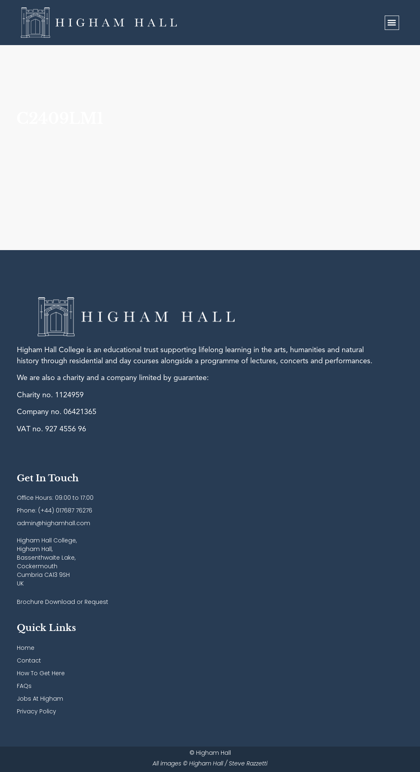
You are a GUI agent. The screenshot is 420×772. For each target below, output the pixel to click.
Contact (29, 660)
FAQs (24, 686)
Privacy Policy (36, 711)
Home (25, 648)
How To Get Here (41, 673)
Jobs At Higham (40, 699)
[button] (392, 23)
